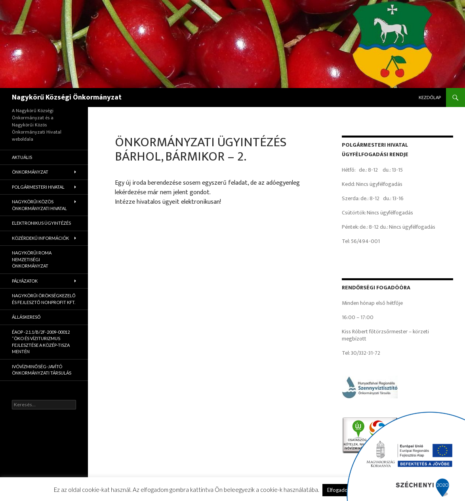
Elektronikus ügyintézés (41, 223)
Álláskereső (26, 316)
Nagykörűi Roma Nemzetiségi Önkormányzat (31, 259)
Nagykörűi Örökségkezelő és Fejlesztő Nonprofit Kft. (44, 299)
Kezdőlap (430, 97)
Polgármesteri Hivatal (38, 186)
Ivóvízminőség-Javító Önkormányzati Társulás (41, 370)
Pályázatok (25, 280)
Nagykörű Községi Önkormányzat (67, 97)
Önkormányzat (30, 171)
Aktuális (22, 157)
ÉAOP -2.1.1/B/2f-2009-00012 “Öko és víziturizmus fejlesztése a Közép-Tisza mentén (41, 341)
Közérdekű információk (40, 238)
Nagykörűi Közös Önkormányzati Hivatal (39, 205)
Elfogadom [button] (339, 490)
